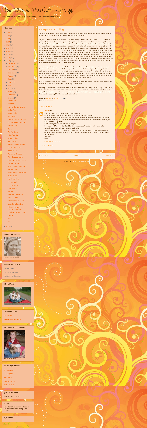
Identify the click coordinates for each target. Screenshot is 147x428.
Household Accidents (15, 195)
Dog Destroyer (13, 188)
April (10, 88)
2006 (8, 226)
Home (76, 156)
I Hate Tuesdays (13, 135)
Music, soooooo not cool (16, 166)
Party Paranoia (13, 176)
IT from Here (8, 370)
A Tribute (11, 104)
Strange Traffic (13, 198)
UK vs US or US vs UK (16, 201)
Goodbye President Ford (16, 212)
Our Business (8, 316)
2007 (8, 61)
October (11, 70)
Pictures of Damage (15, 154)
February (11, 95)
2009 (8, 54)
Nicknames (12, 101)
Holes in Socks (13, 126)
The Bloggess (9, 374)
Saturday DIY (12, 141)
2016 (8, 32)
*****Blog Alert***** (14, 185)
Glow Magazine (9, 381)
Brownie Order (13, 169)
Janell (46, 110)
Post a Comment (47, 145)
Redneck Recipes (10, 385)
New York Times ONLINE (17, 119)
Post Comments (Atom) (81, 161)
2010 (8, 51)
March (10, 92)
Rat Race (11, 191)
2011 (8, 48)
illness (47, 101)
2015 (8, 36)
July (9, 79)
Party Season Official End (17, 173)
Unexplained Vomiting (15, 204)
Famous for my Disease (16, 122)
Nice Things (12, 116)
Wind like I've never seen (16, 160)
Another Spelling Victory (16, 107)
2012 (8, 45)
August (10, 76)
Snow (10, 129)
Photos (10, 215)
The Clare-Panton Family (37, 10)
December (12, 63)
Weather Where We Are (12, 319)
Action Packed (13, 113)
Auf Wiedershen (13, 179)
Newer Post (44, 156)
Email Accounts (13, 163)
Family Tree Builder (15, 148)
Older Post (109, 156)
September (12, 73)
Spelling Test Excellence (16, 144)
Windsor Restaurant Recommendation (15, 208)
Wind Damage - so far (15, 157)
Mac (9, 218)
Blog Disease (12, 151)
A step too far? (13, 138)
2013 (8, 42)
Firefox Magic (12, 182)
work (51, 101)
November (12, 66)
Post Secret (8, 377)
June (10, 82)
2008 (8, 58)
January (11, 98)
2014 (8, 39)
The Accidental (13, 132)
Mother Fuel (12, 110)
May (9, 85)
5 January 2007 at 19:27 (52, 141)
